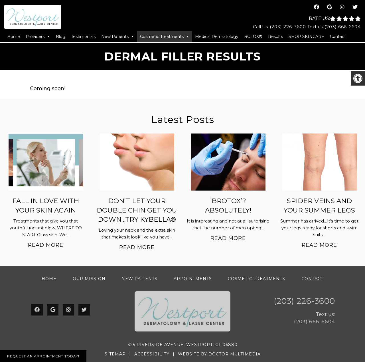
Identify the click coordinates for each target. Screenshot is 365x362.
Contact (338, 36)
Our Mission (89, 278)
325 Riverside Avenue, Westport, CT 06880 (183, 344)
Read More (45, 245)
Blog (60, 36)
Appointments (193, 278)
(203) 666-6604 (343, 26)
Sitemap (115, 354)
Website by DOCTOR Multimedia (219, 354)
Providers (38, 36)
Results (275, 36)
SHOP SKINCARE (306, 36)
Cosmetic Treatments (164, 36)
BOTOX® (253, 36)
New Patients (117, 36)
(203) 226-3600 (288, 26)
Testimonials (83, 36)
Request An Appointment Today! (43, 356)
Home (13, 36)
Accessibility (151, 354)
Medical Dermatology (216, 36)
